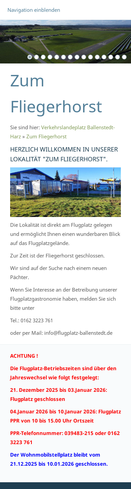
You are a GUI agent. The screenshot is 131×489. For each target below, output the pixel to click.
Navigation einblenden (33, 9)
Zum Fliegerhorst (46, 136)
